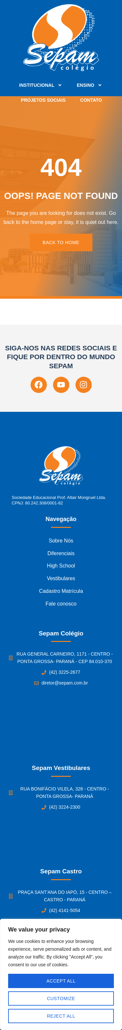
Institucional (40, 85)
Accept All (61, 981)
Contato (91, 100)
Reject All (61, 1016)
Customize (61, 998)
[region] (61, 974)
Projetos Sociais (43, 100)
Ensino (89, 85)
